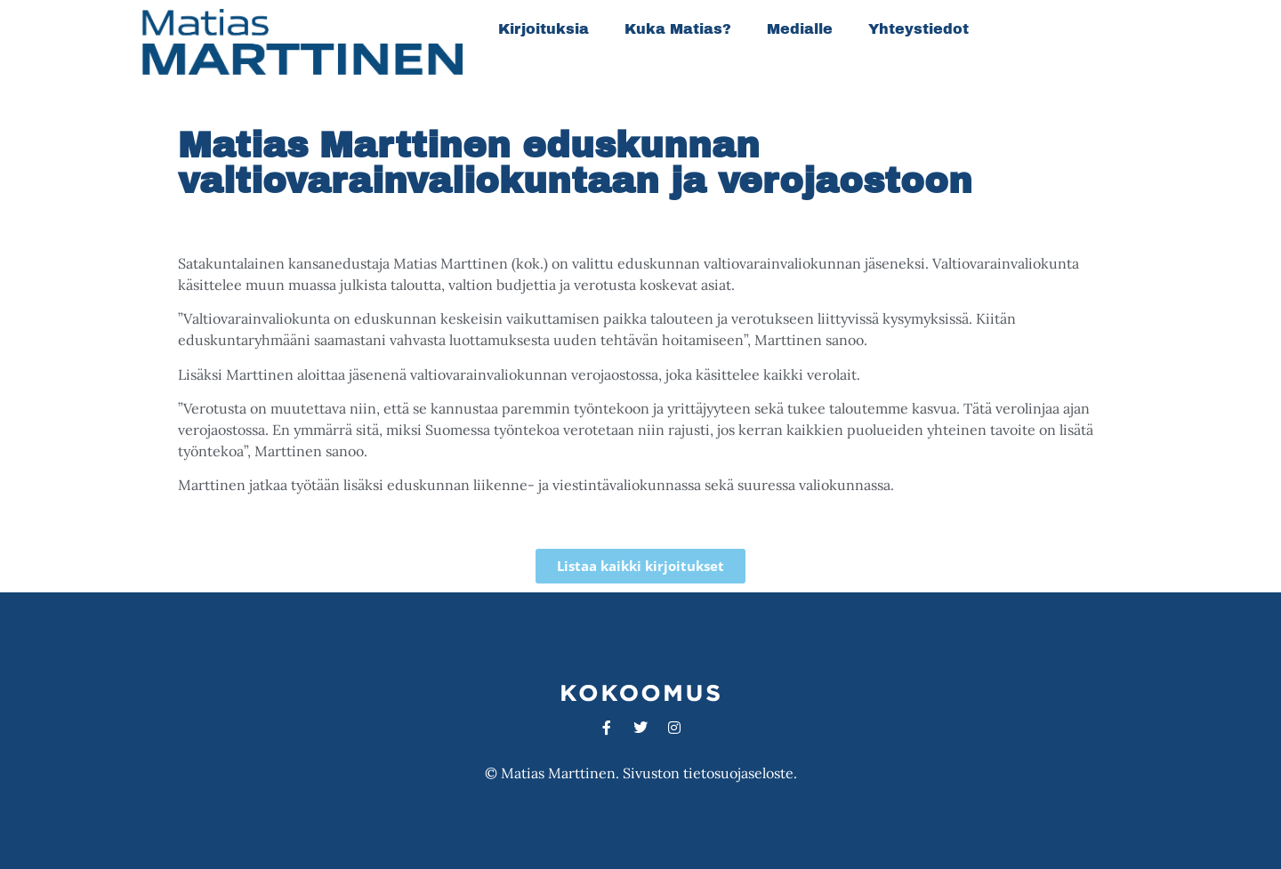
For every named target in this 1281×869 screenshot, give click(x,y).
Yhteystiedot (918, 28)
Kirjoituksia (543, 28)
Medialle (800, 28)
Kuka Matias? (677, 28)
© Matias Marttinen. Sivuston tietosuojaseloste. (641, 773)
